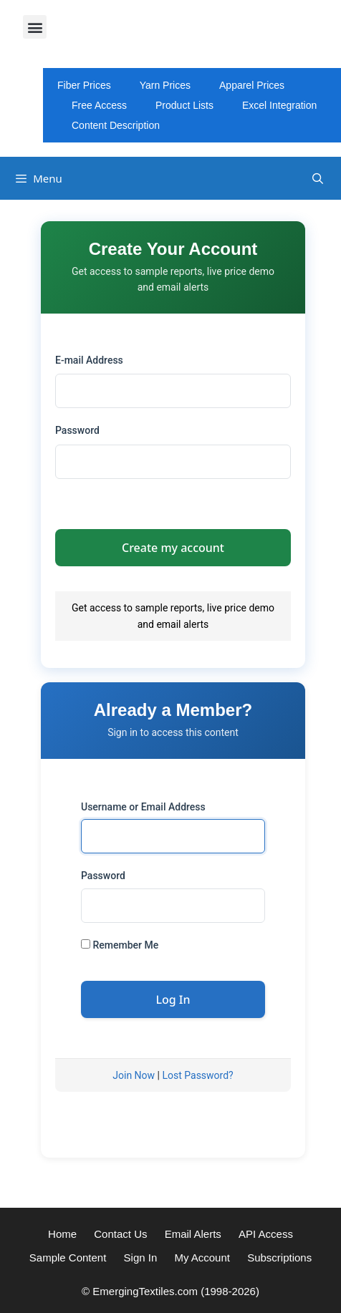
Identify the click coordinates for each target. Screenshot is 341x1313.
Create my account (173, 548)
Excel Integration (279, 105)
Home (62, 1234)
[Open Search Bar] (317, 178)
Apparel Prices (251, 85)
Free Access (99, 105)
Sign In (141, 1257)
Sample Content (68, 1257)
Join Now (133, 1075)
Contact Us (120, 1234)
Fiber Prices (84, 85)
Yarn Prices (165, 85)
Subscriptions (279, 1257)
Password (77, 430)
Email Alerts (193, 1234)
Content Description (116, 125)
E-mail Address (89, 360)
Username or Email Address (143, 807)
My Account (202, 1257)
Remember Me (119, 945)
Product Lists (184, 105)
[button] (35, 27)
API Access (266, 1234)
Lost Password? (197, 1075)
